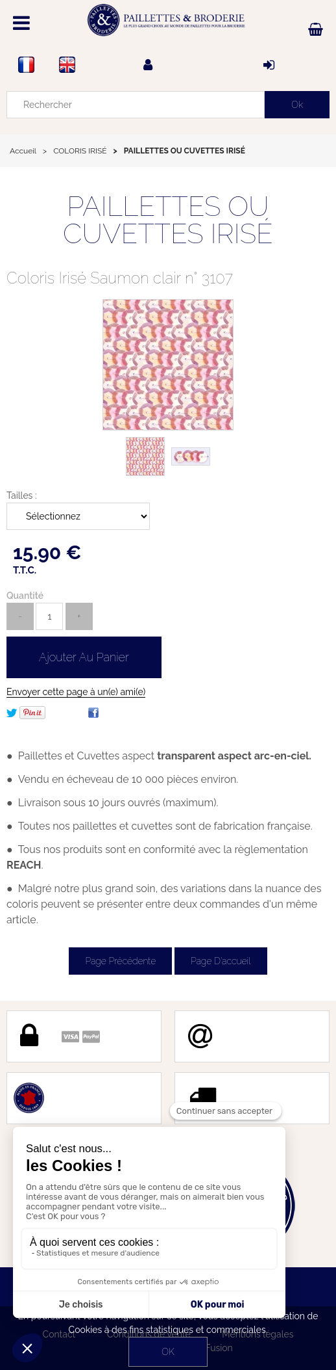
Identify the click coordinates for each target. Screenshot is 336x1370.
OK (168, 1352)
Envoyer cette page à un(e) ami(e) (75, 692)
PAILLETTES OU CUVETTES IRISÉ (168, 220)
